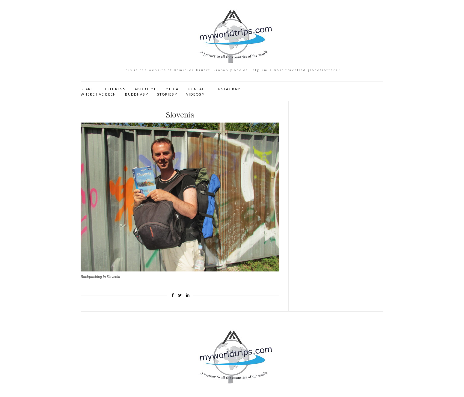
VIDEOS (193, 94)
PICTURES (113, 89)
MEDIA (172, 89)
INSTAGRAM (229, 89)
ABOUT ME (145, 89)
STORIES (165, 94)
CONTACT (198, 89)
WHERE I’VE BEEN (98, 94)
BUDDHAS (135, 94)
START (87, 89)
